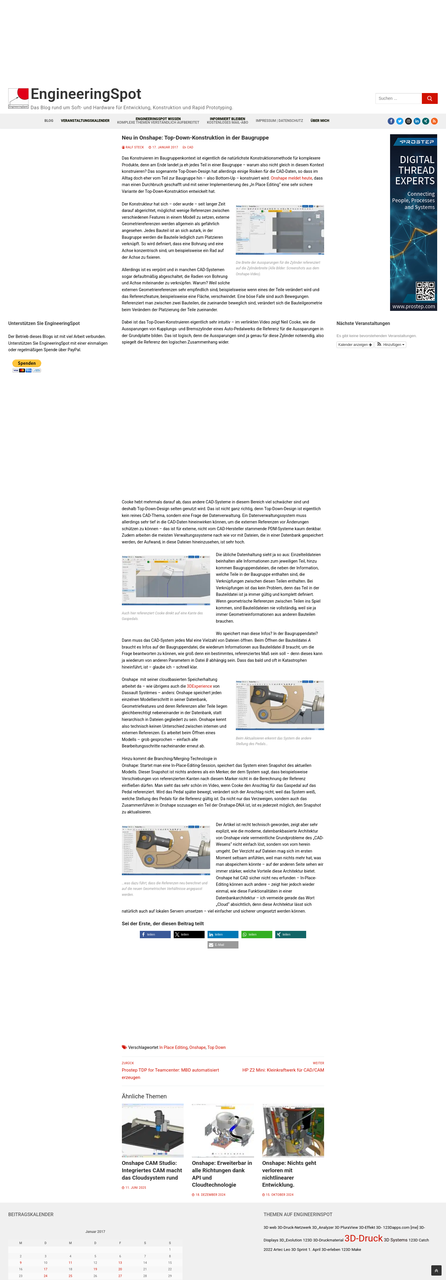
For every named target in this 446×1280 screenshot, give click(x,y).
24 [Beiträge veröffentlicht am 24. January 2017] (45, 1276)
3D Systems (396, 1240)
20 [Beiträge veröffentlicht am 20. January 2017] (120, 1269)
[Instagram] (408, 121)
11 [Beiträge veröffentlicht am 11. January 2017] (70, 1263)
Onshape (197, 1047)
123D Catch (419, 1240)
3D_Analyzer (323, 1227)
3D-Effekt (367, 1227)
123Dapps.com (396, 1227)
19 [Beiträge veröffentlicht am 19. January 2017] (95, 1269)
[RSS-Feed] (434, 121)
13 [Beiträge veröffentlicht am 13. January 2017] (120, 1263)
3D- (379, 1227)
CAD (188, 147)
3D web (269, 1227)
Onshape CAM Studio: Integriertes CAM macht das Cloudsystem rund (152, 1170)
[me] (414, 1227)
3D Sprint (299, 1249)
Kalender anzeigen (355, 345)
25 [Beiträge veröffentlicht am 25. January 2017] (70, 1276)
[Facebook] (391, 121)
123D (307, 1240)
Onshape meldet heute (291, 178)
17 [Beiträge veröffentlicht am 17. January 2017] (45, 1269)
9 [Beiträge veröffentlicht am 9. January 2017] (20, 1263)
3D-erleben (330, 1249)
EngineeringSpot (86, 93)
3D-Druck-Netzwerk (294, 1227)
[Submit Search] (430, 98)
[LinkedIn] (417, 121)
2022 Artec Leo (276, 1249)
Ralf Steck (133, 147)
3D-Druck (363, 1238)
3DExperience (199, 686)
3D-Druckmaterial (328, 1240)
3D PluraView (346, 1227)
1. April (314, 1249)
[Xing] (425, 121)
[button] (155, 934)
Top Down (217, 1047)
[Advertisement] (126, 46)
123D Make (351, 1249)
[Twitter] (399, 121)
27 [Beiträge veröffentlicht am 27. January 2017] (120, 1276)
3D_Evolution (290, 1240)
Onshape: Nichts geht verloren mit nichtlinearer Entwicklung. (289, 1174)
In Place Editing (173, 1047)
